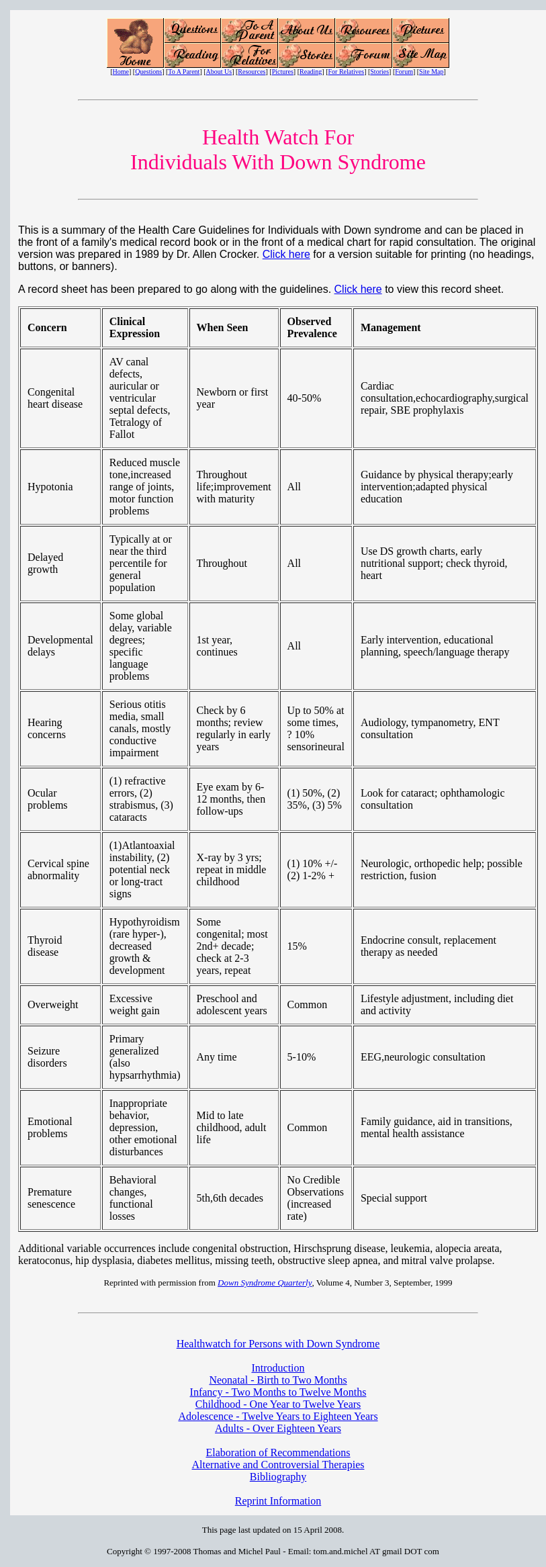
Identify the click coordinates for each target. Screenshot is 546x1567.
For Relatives (346, 71)
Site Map (431, 71)
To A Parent (183, 71)
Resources (251, 71)
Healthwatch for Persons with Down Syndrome (278, 1343)
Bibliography (278, 1476)
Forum (404, 71)
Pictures (282, 71)
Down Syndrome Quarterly (265, 1283)
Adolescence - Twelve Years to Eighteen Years (277, 1416)
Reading (311, 71)
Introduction (277, 1368)
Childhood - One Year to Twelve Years (278, 1404)
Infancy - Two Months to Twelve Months (278, 1392)
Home (121, 71)
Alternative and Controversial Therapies (278, 1464)
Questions (148, 71)
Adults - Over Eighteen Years (278, 1428)
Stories (379, 71)
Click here (286, 254)
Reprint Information (278, 1501)
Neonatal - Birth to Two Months (278, 1380)
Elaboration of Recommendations (278, 1452)
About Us (219, 71)
